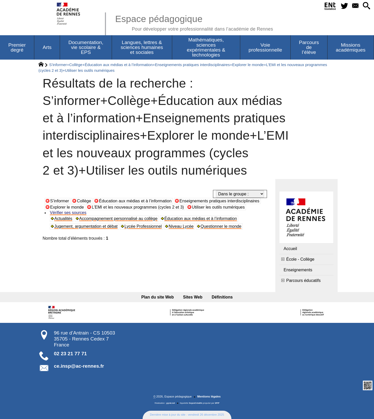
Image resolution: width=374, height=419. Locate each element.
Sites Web (193, 297)
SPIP (217, 403)
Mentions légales (209, 396)
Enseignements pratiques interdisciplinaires (219, 201)
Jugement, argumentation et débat (86, 226)
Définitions (222, 297)
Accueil (290, 248)
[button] (366, 6)
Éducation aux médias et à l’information (135, 201)
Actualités (63, 218)
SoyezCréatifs (195, 403)
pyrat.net (170, 403)
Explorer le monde (67, 207)
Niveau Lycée (181, 226)
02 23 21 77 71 (70, 353)
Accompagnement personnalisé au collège (118, 218)
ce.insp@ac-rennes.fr (79, 366)
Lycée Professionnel (143, 226)
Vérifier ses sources (68, 212)
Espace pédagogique (194, 22)
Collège (84, 201)
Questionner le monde (221, 226)
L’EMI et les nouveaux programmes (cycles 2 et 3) (138, 207)
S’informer (59, 201)
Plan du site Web (157, 297)
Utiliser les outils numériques (218, 207)
